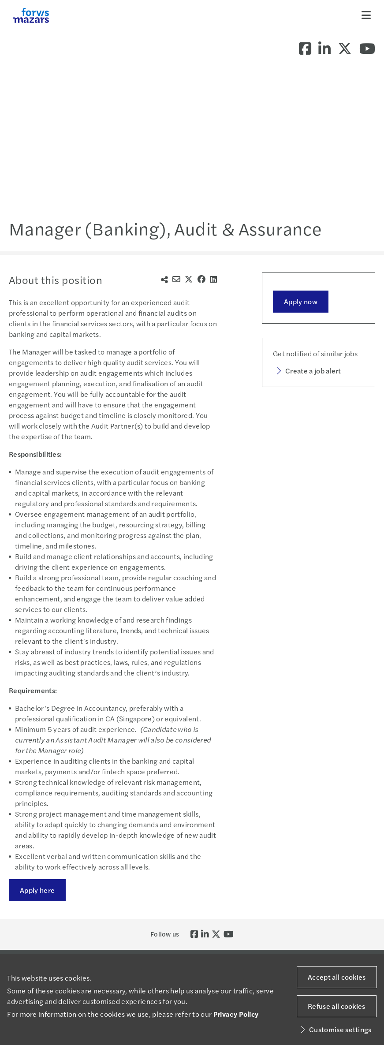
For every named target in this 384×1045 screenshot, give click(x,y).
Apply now (300, 301)
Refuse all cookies (336, 1006)
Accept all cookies (337, 977)
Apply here (37, 890)
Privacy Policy (235, 1014)
